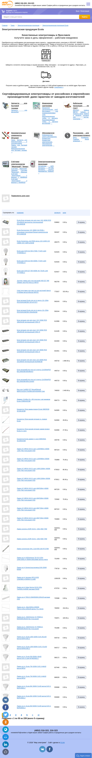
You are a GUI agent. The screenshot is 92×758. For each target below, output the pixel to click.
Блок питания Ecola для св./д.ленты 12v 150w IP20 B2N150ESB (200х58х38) (32, 311)
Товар (13, 25)
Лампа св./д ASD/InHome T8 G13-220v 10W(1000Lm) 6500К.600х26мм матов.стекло (32, 559)
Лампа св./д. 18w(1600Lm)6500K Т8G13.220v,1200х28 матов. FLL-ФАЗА (30, 608)
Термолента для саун (20, 196)
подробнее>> (58, 87)
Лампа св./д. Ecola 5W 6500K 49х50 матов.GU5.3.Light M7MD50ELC (29, 657)
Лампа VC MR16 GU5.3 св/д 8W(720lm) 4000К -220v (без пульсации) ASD (32, 509)
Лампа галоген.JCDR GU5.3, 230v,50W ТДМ (32, 539)
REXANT (76, 110)
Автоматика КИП (46, 166)
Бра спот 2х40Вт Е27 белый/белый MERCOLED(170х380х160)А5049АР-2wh (31, 390)
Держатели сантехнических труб (50, 108)
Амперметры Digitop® (46, 171)
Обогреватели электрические (47, 144)
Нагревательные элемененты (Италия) (18, 135)
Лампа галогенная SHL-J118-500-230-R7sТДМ (33, 549)
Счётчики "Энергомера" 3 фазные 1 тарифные (19, 180)
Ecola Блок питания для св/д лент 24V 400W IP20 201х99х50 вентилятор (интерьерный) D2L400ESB (34, 222)
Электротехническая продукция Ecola (55, 25)
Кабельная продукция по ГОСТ (81, 105)
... (51, 123)
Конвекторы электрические (47, 141)
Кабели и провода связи (81, 113)
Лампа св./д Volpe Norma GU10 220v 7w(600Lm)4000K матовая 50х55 (29, 588)
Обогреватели (48, 133)
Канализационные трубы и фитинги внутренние (50, 121)
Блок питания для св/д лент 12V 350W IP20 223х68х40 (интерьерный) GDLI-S (32, 351)
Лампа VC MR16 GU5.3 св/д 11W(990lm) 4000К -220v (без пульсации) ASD (33, 450)
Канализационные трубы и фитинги (50, 117)
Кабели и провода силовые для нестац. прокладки (81, 116)
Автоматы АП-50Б (46, 168)
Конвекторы (46, 138)
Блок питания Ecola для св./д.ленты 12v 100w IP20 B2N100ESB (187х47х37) (32, 301)
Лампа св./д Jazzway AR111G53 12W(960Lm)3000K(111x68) (28, 578)
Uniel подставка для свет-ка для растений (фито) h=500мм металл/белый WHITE (34, 291)
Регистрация (85, 11)
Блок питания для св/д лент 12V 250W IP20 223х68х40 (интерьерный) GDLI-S (32, 341)
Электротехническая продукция (28, 25)
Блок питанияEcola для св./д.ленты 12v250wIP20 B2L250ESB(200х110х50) (34, 380)
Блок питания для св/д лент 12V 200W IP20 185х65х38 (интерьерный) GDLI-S (32, 331)
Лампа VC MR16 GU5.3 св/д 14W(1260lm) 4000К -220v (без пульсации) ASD (33, 469)
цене (64, 213)
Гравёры (76, 139)
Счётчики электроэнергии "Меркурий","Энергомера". (22, 164)
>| (38, 715)
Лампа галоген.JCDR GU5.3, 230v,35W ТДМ (32, 529)
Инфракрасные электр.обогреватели (49, 136)
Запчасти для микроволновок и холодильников (19, 141)
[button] (83, 755)
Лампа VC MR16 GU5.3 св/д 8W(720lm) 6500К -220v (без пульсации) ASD (32, 519)
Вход (77, 11)
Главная (5, 25)
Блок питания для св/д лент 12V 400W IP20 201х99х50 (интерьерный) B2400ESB (32, 361)
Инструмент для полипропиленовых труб (50, 113)
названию (20, 213)
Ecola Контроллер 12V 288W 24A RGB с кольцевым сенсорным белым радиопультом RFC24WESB (32, 232)
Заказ (13, 140)
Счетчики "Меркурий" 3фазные (19, 171)
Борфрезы (84, 137)
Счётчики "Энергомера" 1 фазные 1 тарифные (19, 175)
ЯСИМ (62, 743)
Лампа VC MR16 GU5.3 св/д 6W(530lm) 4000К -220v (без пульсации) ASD (32, 489)
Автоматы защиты (46, 170)
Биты (75, 137)
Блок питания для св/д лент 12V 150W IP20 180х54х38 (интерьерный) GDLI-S (32, 321)
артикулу (57, 213)
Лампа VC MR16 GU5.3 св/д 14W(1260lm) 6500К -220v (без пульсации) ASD (33, 479)
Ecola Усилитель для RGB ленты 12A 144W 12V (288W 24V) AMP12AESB (33, 242)
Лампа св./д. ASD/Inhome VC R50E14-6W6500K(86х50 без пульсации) (30, 628)
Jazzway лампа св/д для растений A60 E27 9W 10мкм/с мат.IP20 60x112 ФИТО (33, 282)
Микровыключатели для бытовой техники (19, 149)
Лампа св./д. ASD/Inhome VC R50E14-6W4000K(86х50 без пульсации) (30, 618)
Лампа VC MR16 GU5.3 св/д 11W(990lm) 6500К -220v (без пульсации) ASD (33, 460)
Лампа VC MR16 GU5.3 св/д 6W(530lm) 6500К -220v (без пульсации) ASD (32, 499)
